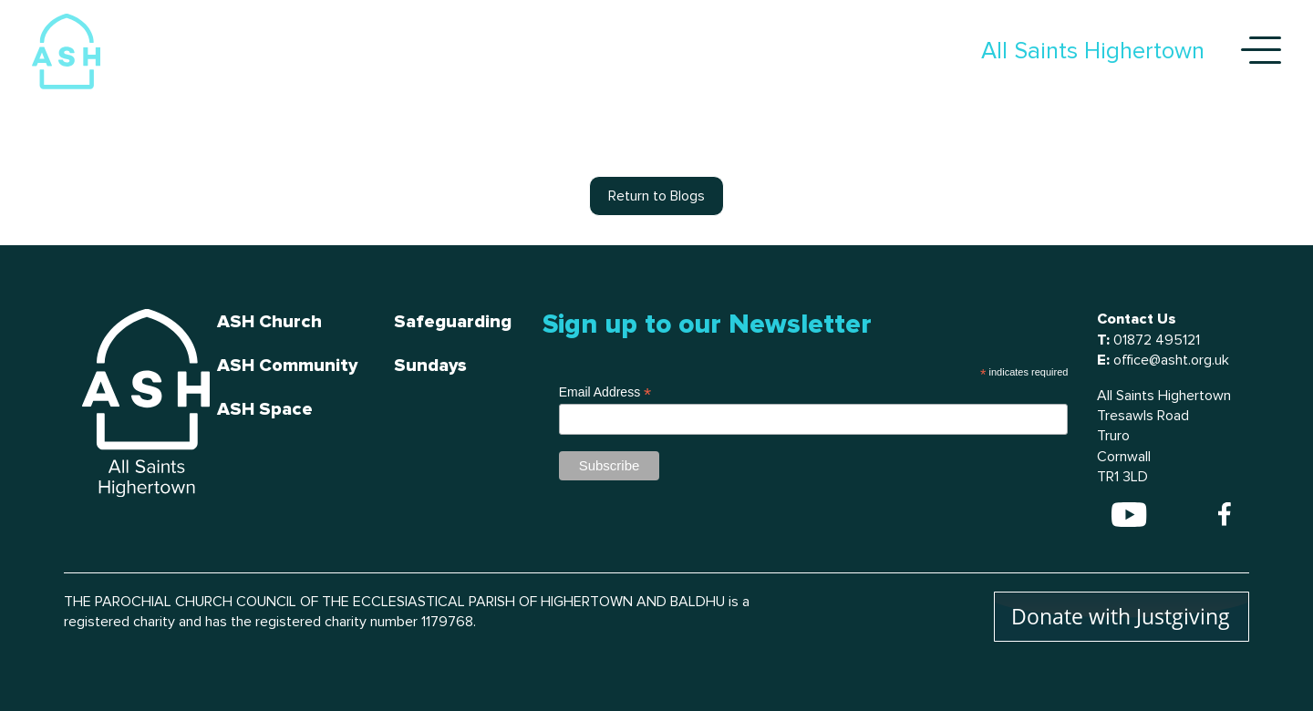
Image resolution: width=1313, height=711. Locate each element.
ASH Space (265, 409)
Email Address (605, 392)
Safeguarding (453, 322)
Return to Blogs (656, 196)
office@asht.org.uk (1171, 360)
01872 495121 (1156, 340)
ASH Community (287, 365)
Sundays (430, 365)
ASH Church (269, 322)
